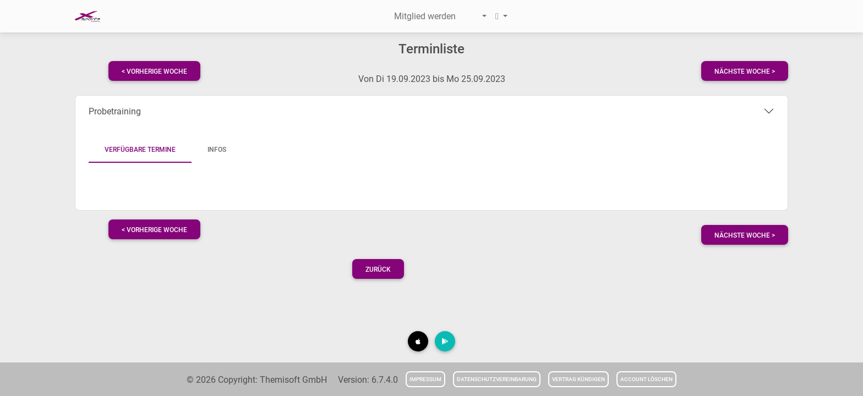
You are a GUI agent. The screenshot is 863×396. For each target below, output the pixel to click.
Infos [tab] (216, 149)
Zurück (378, 269)
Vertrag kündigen (578, 379)
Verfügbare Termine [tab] (140, 149)
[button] (475, 16)
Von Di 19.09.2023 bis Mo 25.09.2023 (431, 79)
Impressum (425, 379)
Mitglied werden (425, 16)
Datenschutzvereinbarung (497, 379)
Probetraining (115, 111)
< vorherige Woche (154, 71)
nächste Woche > (744, 71)
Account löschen (646, 379)
